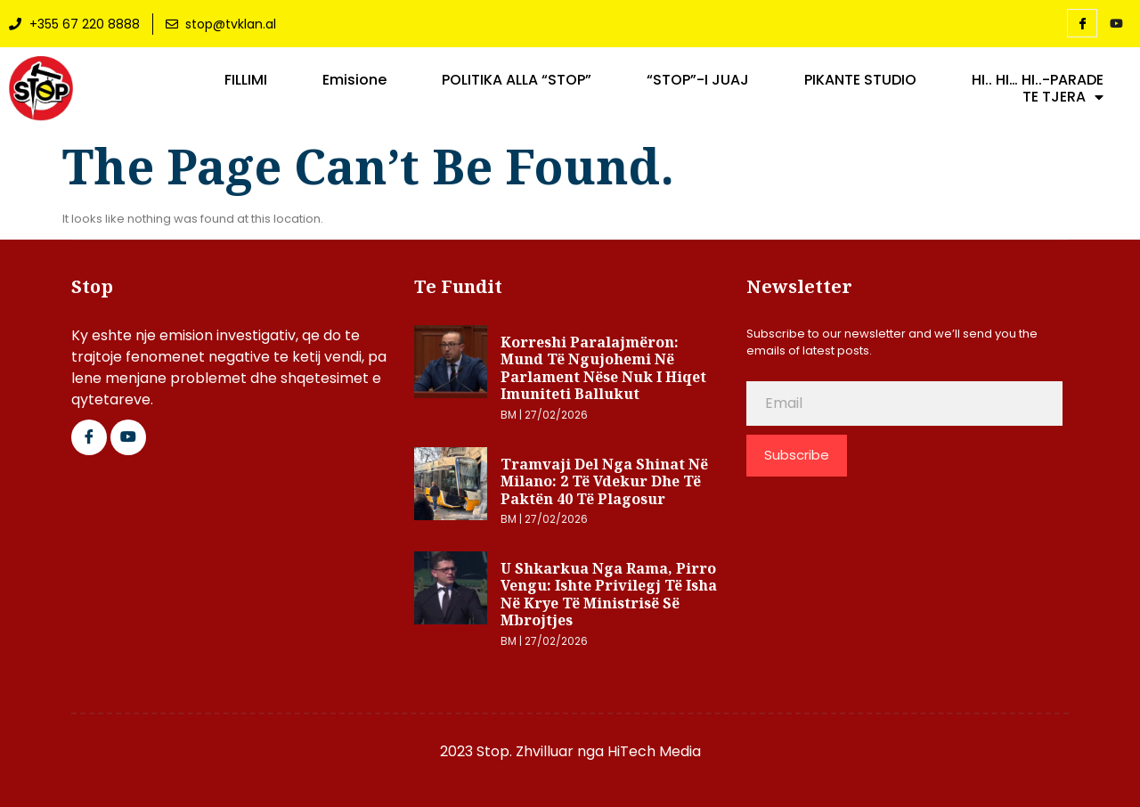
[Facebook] (1082, 23)
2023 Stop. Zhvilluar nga (523, 751)
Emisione (354, 80)
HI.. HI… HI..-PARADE (1037, 80)
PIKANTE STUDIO (860, 80)
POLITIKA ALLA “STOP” (516, 80)
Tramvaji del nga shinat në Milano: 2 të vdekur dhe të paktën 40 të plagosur (604, 481)
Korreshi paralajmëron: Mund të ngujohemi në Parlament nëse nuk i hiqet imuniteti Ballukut (603, 368)
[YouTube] (1116, 24)
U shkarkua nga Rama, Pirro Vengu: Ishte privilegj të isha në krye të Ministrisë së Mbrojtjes (609, 594)
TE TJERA (1062, 97)
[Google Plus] (128, 437)
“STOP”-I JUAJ (698, 80)
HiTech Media (654, 751)
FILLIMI (245, 80)
